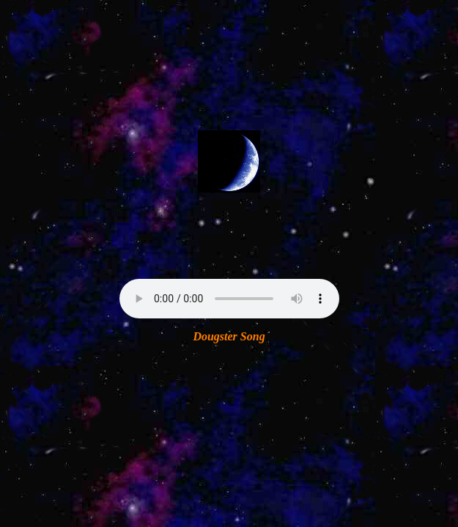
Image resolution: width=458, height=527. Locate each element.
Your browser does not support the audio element (229, 298)
